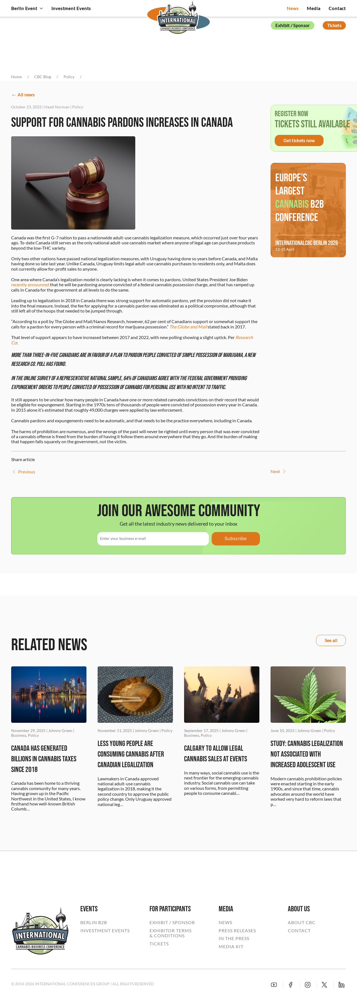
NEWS (225, 922)
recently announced (30, 284)
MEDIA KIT (231, 946)
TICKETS (159, 943)
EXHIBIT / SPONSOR (172, 922)
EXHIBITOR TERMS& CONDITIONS (170, 933)
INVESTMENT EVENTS (105, 930)
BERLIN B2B (93, 922)
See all (331, 640)
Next (279, 471)
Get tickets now (299, 140)
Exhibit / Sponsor (292, 25)
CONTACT (299, 930)
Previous (23, 472)
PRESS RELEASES (237, 930)
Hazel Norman (56, 106)
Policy (77, 106)
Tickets (334, 25)
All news (23, 95)
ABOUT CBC (301, 922)
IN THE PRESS (234, 938)
